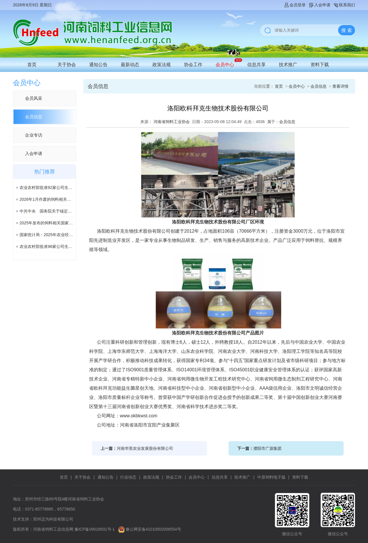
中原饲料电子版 (271, 477)
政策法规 (161, 64)
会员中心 (225, 64)
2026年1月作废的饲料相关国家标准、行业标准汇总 (46, 199)
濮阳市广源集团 (267, 448)
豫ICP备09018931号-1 (94, 529)
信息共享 (256, 64)
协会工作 (193, 64)
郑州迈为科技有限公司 (53, 519)
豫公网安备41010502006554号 (153, 529)
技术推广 (288, 64)
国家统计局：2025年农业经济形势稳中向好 (46, 234)
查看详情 (340, 86)
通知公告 (98, 64)
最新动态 (130, 64)
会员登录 (295, 5)
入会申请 (319, 5)
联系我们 (344, 5)
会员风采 (33, 98)
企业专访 (33, 135)
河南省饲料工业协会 (172, 121)
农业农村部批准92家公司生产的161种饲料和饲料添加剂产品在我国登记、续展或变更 (46, 187)
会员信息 (33, 116)
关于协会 (66, 64)
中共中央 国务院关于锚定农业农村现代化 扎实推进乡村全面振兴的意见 (46, 211)
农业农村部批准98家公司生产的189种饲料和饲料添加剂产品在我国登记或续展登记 (46, 246)
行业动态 (128, 477)
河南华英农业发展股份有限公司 (145, 448)
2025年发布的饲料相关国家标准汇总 (46, 223)
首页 (32, 64)
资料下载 (319, 64)
